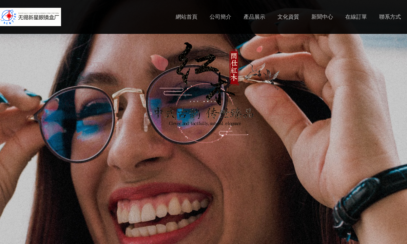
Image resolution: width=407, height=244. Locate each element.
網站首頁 (186, 17)
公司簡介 (220, 17)
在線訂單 (356, 17)
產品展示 (254, 17)
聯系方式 (390, 17)
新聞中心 (322, 17)
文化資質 (288, 17)
